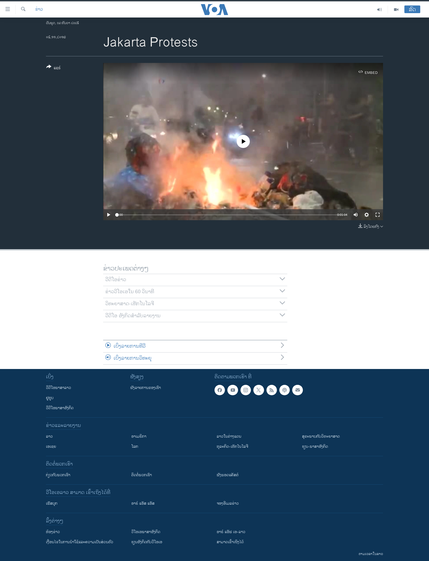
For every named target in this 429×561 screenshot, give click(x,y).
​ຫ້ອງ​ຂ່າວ (53, 532)
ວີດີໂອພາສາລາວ (58, 388)
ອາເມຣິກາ (138, 436)
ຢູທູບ (50, 398)
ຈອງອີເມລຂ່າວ (228, 503)
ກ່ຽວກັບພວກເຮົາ (58, 475)
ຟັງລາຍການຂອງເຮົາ (145, 388)
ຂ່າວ (39, 9)
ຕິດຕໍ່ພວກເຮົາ (141, 475)
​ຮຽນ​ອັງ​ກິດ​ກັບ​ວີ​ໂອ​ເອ (146, 542)
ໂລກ (134, 446)
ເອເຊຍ (51, 446)
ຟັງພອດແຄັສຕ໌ (228, 475)
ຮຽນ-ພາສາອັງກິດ (315, 446)
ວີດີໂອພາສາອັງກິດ (60, 408)
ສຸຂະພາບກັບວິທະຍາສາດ (321, 436)
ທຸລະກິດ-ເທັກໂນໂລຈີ (232, 446)
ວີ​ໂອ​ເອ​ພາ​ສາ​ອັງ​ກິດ (145, 532)
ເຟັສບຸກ (51, 503)
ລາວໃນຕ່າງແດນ (229, 436)
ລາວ (49, 436)
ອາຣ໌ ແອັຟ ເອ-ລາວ (231, 532)
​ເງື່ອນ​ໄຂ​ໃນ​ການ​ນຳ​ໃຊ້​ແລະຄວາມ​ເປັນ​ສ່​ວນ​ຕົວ (79, 542)
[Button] (53, 68)
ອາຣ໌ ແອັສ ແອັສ (143, 503)
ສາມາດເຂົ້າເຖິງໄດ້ (230, 542)
